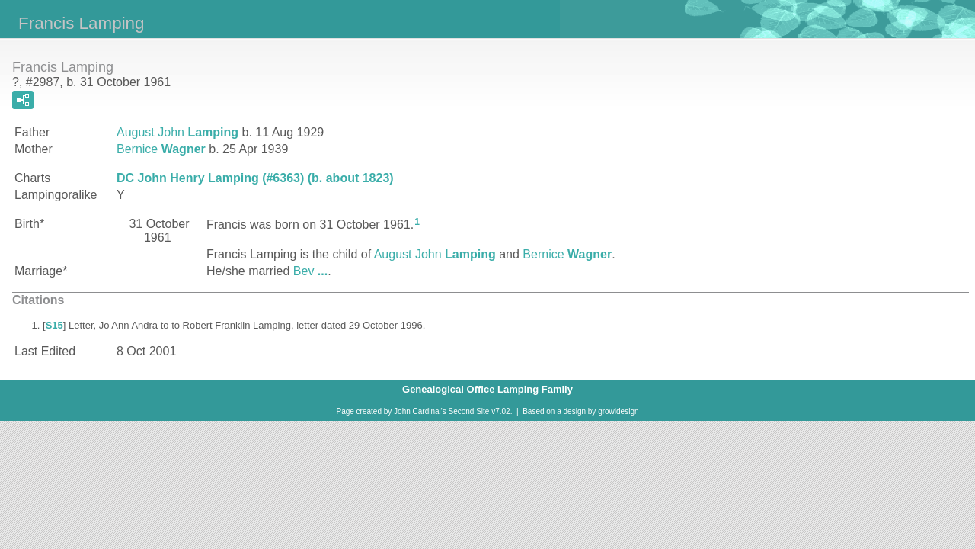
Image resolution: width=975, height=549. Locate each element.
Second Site (469, 411)
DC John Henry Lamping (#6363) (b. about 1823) (255, 178)
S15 (54, 325)
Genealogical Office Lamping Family (487, 389)
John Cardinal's (420, 411)
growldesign (618, 411)
